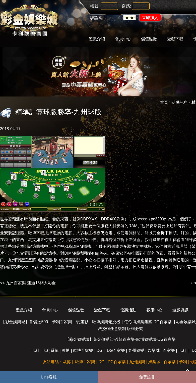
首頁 (164, 102)
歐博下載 (36, 233)
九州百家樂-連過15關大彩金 (31, 283)
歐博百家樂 (83, 350)
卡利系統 (50, 350)
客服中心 (154, 310)
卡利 (35, 350)
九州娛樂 (136, 350)
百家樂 (169, 350)
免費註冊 (147, 377)
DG (99, 350)
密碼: (126, 6)
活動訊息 (180, 102)
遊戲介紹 (97, 39)
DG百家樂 (116, 350)
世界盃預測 (10, 219)
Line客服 (49, 377)
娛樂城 (154, 350)
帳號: (94, 6)
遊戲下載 (175, 39)
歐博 (66, 350)
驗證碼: (96, 18)
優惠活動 (128, 310)
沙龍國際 (153, 239)
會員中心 (123, 39)
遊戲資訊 (180, 310)
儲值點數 (149, 39)
